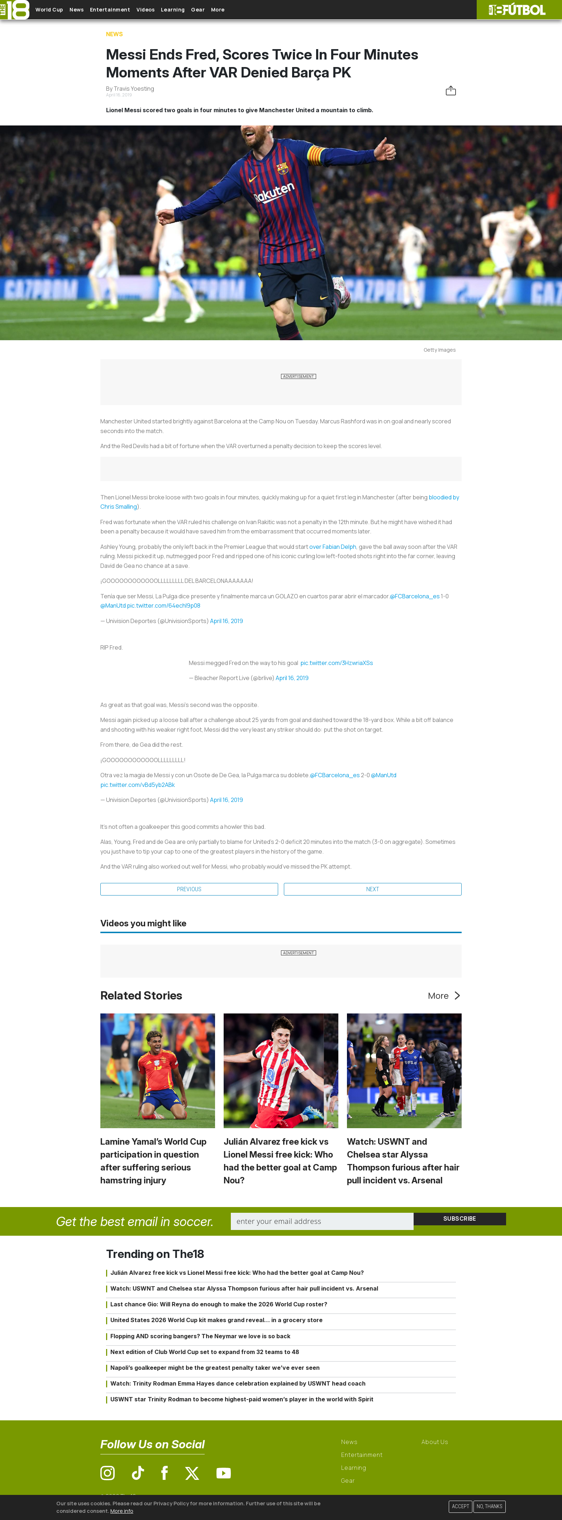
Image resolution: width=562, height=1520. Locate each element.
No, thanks (490, 1507)
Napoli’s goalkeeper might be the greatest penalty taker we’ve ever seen (215, 1369)
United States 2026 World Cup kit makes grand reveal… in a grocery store (216, 1321)
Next (373, 890)
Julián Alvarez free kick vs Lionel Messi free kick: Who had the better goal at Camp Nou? (237, 1274)
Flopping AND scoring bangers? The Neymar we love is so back (200, 1337)
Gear (229, 9)
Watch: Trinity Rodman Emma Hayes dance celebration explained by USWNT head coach (238, 1385)
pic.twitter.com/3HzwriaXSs (336, 663)
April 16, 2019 (226, 621)
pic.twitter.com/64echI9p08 (163, 605)
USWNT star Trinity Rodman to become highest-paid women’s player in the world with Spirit (241, 1401)
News (87, 9)
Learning (199, 9)
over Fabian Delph (332, 547)
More (254, 9)
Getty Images (440, 349)
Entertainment (125, 9)
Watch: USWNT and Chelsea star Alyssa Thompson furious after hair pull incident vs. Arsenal (244, 1290)
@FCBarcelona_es (415, 596)
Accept (460, 1507)
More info (121, 1510)
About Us (435, 1444)
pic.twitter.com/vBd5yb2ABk (137, 785)
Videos (166, 9)
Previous (189, 890)
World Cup (55, 9)
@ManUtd (113, 605)
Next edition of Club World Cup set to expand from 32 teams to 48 (204, 1353)
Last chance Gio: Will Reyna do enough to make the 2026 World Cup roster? (218, 1306)
